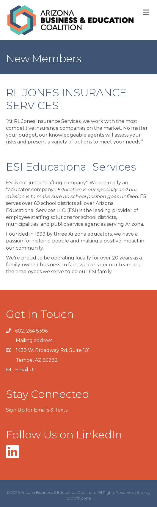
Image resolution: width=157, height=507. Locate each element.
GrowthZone (78, 498)
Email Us (25, 369)
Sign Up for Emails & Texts (36, 410)
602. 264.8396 (31, 331)
